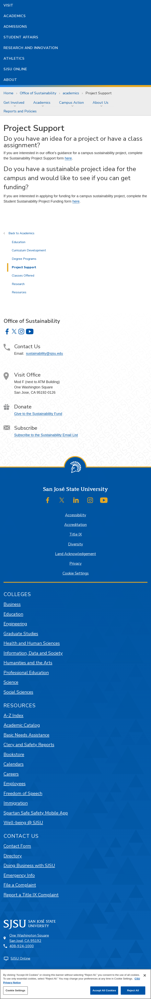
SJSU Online (15, 69)
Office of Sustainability (38, 93)
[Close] (144, 975)
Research (18, 284)
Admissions (15, 26)
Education (18, 242)
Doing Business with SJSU (29, 865)
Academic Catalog (22, 725)
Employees (15, 783)
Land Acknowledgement (75, 553)
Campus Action (71, 102)
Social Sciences (18, 692)
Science (11, 682)
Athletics (14, 58)
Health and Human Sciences (32, 643)
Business (12, 604)
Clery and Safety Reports (29, 745)
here (68, 158)
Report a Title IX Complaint (31, 895)
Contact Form (17, 846)
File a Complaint (20, 885)
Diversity (75, 544)
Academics (15, 16)
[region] (75, 984)
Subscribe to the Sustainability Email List (46, 435)
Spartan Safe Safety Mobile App (36, 813)
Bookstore (14, 754)
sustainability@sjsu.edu (44, 354)
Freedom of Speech (23, 793)
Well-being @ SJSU (23, 822)
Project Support (99, 93)
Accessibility (75, 515)
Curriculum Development (29, 250)
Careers (11, 774)
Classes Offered (23, 275)
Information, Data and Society (33, 653)
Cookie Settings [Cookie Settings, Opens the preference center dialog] (15, 990)
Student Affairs (21, 37)
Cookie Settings (76, 573)
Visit (8, 5)
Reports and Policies (20, 111)
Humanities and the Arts (28, 663)
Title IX (75, 534)
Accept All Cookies (104, 990)
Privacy (75, 563)
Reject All (133, 990)
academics (71, 93)
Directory (13, 856)
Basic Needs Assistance (26, 735)
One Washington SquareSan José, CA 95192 (29, 938)
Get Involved (14, 102)
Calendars (14, 764)
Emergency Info (19, 875)
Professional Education (26, 672)
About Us (100, 102)
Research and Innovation (31, 47)
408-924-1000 (21, 946)
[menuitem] (15, 102)
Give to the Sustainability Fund (38, 414)
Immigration (16, 803)
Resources (19, 292)
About (10, 79)
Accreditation (75, 524)
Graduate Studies (21, 634)
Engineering (15, 624)
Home (8, 93)
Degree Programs (24, 259)
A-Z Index (13, 715)
